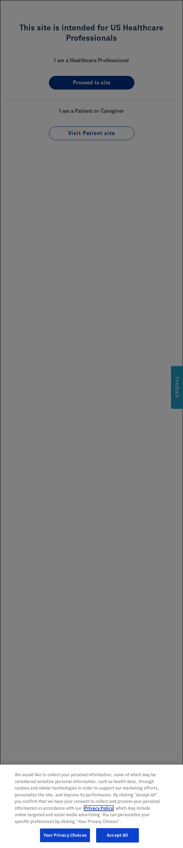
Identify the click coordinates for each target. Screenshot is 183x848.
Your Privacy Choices (65, 836)
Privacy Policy (98, 809)
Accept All (117, 836)
